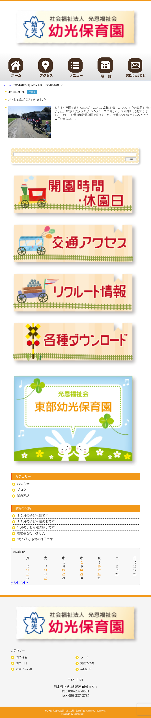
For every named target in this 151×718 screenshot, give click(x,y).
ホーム (84, 657)
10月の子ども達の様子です (36, 527)
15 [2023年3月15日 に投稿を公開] (63, 570)
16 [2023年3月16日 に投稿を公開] (81, 570)
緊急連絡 (23, 495)
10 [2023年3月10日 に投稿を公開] (99, 566)
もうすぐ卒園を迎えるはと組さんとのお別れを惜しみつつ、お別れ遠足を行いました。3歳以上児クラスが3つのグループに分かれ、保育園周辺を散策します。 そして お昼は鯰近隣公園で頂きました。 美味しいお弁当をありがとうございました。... (102, 113)
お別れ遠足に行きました (27, 100)
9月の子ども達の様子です (35, 539)
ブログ (32, 92)
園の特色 (21, 657)
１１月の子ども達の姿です (36, 521)
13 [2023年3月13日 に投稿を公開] (27, 570)
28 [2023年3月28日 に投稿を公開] (45, 578)
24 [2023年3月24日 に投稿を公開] (99, 574)
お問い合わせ (24, 669)
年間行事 (85, 669)
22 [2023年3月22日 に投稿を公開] (63, 574)
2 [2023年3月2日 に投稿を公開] (82, 562)
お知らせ (23, 483)
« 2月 (14, 582)
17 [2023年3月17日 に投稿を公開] (99, 570)
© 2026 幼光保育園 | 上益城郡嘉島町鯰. (65, 710)
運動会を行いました (31, 533)
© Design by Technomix (72, 713)
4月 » (24, 582)
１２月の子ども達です (32, 515)
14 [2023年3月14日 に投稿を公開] (45, 570)
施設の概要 (87, 663)
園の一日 (21, 663)
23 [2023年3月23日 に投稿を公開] (81, 574)
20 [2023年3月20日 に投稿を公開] (27, 574)
